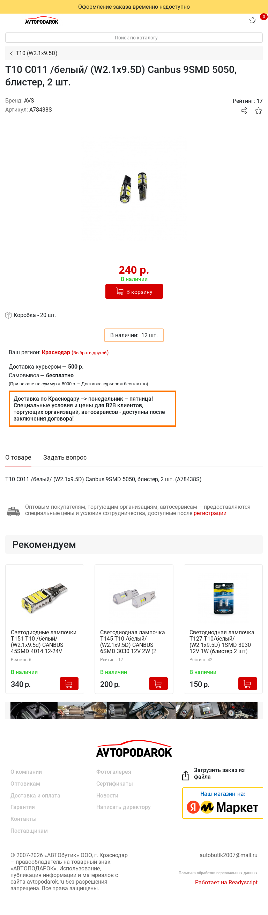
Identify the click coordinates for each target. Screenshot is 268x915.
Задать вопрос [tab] (65, 457)
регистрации (210, 513)
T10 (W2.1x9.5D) (37, 53)
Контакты (23, 819)
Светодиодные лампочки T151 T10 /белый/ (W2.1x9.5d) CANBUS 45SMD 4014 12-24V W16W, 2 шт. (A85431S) (43, 642)
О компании (26, 772)
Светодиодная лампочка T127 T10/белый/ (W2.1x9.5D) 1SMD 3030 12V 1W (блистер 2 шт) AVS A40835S (221, 642)
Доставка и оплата (35, 795)
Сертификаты (114, 783)
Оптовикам (25, 783)
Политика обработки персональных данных (218, 873)
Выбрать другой (90, 352)
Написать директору (123, 807)
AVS (29, 100)
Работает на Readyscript (226, 882)
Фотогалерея (113, 772)
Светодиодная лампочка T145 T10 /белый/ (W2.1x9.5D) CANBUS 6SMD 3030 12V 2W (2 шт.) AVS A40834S (132, 642)
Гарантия (22, 807)
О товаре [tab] (18, 457)
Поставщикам (29, 831)
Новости (107, 795)
